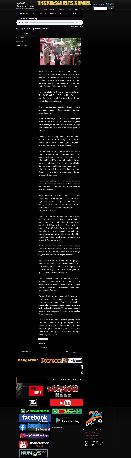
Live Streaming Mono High (91, 432)
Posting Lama (74, 352)
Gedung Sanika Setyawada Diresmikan (33, 28)
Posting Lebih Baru (26, 351)
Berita (22, 37)
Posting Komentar (42, 347)
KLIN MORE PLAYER (77, 26)
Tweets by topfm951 (57, 427)
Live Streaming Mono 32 (90, 438)
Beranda (66, 351)
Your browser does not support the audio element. (49, 22)
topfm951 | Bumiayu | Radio (25, 4)
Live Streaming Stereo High (91, 435)
